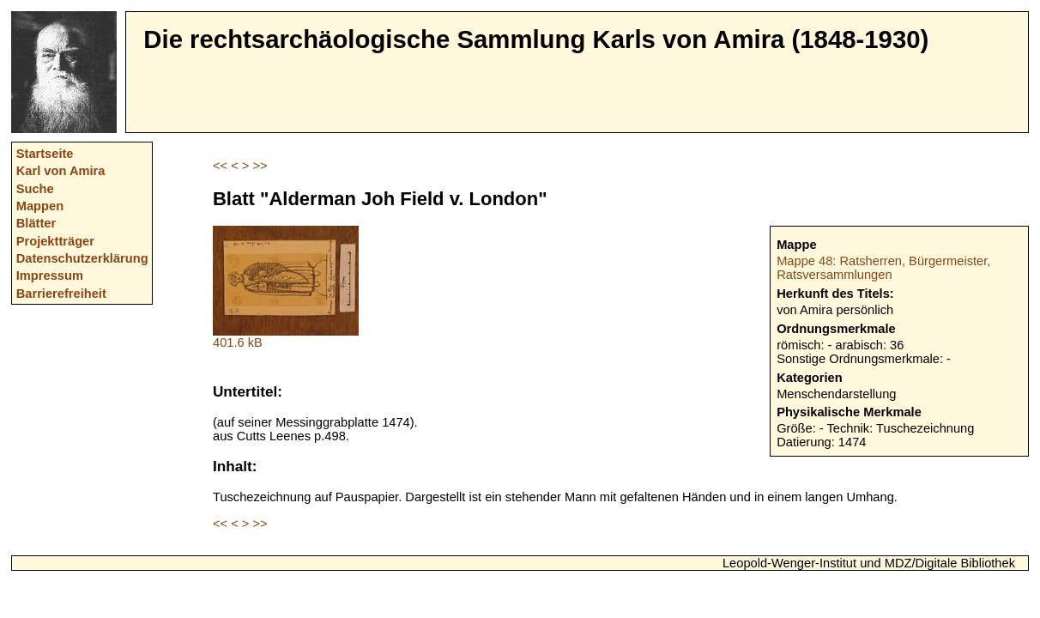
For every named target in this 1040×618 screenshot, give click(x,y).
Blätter (36, 223)
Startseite (45, 154)
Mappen (39, 206)
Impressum (49, 275)
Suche (35, 189)
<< (220, 166)
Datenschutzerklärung (82, 258)
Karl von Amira (61, 171)
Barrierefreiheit (61, 293)
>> (259, 166)
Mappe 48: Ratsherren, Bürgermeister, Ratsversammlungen (883, 268)
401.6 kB (286, 336)
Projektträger (55, 241)
